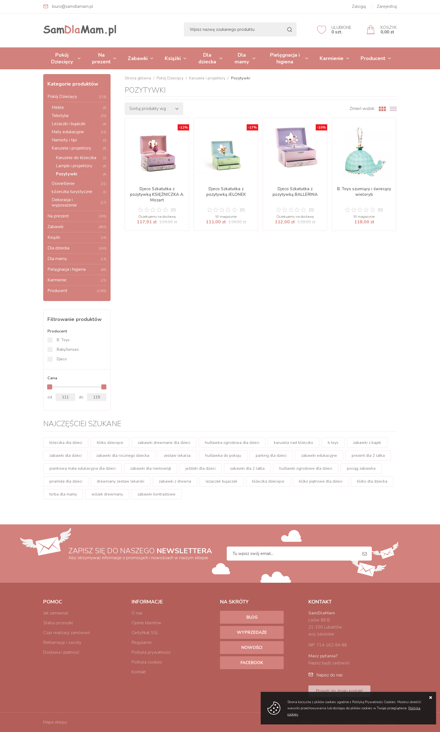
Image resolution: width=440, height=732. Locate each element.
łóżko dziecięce (110, 442)
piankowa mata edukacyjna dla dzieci (82, 468)
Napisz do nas (330, 675)
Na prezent (101, 58)
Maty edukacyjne (79, 132)
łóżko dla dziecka (372, 481)
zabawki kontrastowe (156, 494)
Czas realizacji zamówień (66, 632)
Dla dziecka (207, 58)
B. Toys (63, 340)
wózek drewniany (107, 494)
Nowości (251, 647)
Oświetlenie (79, 183)
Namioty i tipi (79, 140)
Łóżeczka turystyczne (79, 191)
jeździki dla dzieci (200, 468)
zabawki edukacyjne (319, 455)
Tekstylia (79, 115)
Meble (79, 107)
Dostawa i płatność (61, 652)
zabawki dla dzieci (65, 455)
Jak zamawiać (55, 613)
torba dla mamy (63, 494)
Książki (173, 58)
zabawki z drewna (175, 481)
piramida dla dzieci (65, 481)
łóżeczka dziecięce (268, 481)
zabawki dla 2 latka (247, 468)
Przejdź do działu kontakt (339, 691)
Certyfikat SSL (145, 632)
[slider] (49, 386)
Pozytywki (81, 174)
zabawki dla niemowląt (150, 468)
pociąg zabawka (361, 468)
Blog (252, 617)
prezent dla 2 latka (368, 455)
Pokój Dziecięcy (62, 58)
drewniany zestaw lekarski (120, 481)
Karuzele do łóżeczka (81, 157)
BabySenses (68, 349)
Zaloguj (359, 6)
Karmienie (331, 58)
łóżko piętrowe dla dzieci (320, 481)
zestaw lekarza (177, 455)
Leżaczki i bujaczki (79, 124)
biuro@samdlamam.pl (72, 6)
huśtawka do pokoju (223, 455)
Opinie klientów (146, 623)
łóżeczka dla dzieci (65, 442)
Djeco (62, 359)
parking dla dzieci (271, 455)
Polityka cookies (147, 662)
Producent (373, 58)
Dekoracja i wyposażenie (79, 202)
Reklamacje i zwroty (62, 642)
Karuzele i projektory (79, 148)
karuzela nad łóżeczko (293, 442)
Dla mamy (242, 58)
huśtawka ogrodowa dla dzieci (232, 442)
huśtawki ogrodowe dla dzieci (305, 468)
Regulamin (142, 642)
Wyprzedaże (252, 632)
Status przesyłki (58, 623)
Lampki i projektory (81, 166)
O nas (137, 613)
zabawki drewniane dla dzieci (164, 442)
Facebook (251, 663)
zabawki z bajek (367, 442)
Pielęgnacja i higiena (285, 58)
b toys (333, 442)
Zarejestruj (387, 6)
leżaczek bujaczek (221, 481)
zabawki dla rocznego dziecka (122, 455)
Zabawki (138, 58)
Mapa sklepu (55, 722)
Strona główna (138, 78)
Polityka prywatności (151, 652)
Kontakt (139, 672)
